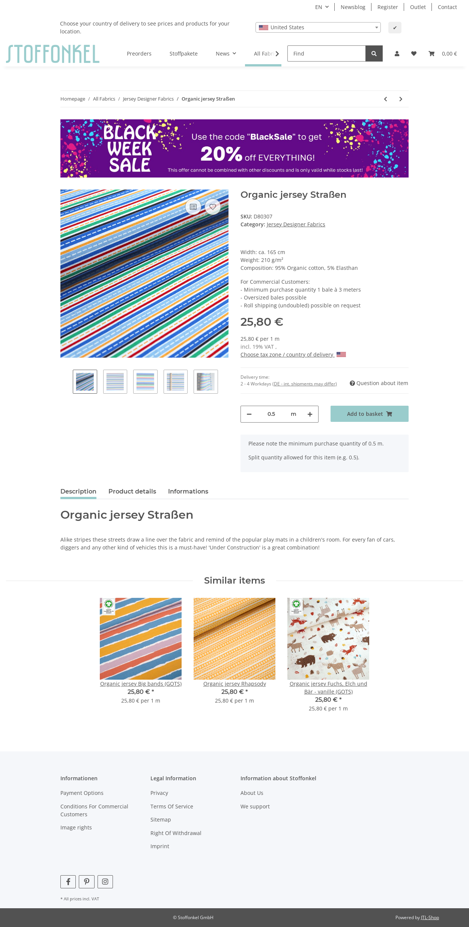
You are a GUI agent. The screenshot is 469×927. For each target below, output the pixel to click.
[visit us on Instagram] (105, 881)
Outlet (418, 7)
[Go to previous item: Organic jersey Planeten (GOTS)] (385, 99)
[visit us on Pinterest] (86, 881)
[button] (397, 53)
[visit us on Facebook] (68, 881)
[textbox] (318, 27)
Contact (447, 7)
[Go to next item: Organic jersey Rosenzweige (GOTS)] (401, 99)
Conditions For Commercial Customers (94, 810)
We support (255, 806)
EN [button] (318, 7)
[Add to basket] (370, 414)
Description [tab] (78, 491)
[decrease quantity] (249, 414)
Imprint (159, 846)
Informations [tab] (188, 491)
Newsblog (353, 7)
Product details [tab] (132, 491)
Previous (66, 383)
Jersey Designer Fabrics (296, 224)
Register (387, 7)
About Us (252, 792)
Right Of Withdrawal (175, 833)
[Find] (326, 53)
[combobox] (318, 27)
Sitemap (160, 819)
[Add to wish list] (212, 207)
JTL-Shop (430, 917)
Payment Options (82, 792)
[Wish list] (413, 53)
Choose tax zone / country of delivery (293, 354)
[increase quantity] (310, 414)
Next (224, 383)
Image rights (76, 827)
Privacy (159, 792)
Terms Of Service (171, 806)
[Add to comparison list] (193, 207)
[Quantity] (271, 414)
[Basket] (442, 53)
